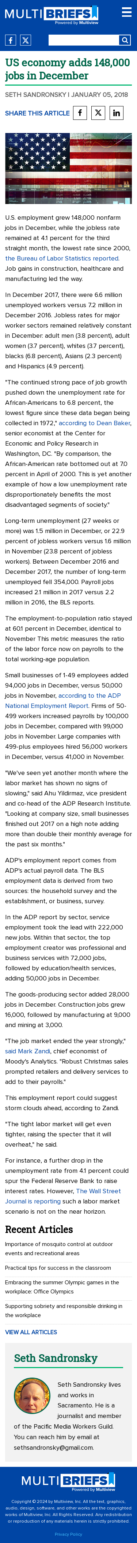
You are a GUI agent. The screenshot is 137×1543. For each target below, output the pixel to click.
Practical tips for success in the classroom (58, 1268)
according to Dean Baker (94, 423)
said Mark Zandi (27, 1051)
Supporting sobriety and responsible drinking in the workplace (63, 1310)
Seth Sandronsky (35, 95)
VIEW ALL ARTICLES (31, 1332)
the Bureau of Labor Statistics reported (61, 258)
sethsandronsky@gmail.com (53, 1448)
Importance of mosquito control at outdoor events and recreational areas (59, 1248)
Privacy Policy (68, 1534)
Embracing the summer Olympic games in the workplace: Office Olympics (62, 1287)
